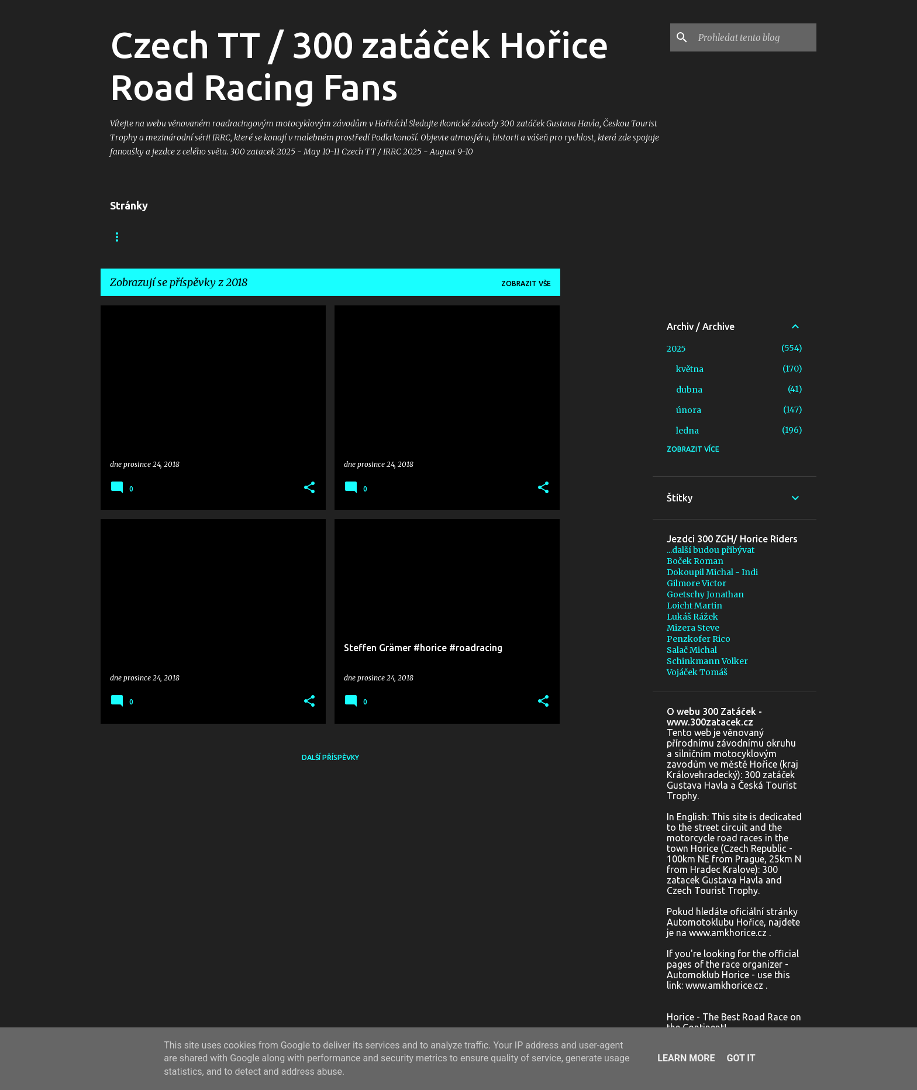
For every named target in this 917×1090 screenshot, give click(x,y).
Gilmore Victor (696, 583)
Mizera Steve (693, 628)
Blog (120, 236)
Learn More (686, 1058)
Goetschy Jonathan (705, 594)
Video (232, 236)
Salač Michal (692, 650)
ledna (687, 430)
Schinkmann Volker (707, 661)
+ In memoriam (345, 236)
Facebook (175, 236)
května (690, 369)
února (688, 410)
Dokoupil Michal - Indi (712, 572)
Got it (740, 1058)
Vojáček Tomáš (697, 672)
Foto (280, 236)
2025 (676, 348)
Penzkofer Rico (698, 639)
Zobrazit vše (526, 283)
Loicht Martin (694, 605)
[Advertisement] (606, 480)
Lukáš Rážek (692, 616)
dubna (689, 389)
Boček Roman (695, 561)
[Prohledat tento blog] (755, 37)
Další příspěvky (330, 757)
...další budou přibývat (710, 550)
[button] (309, 488)
